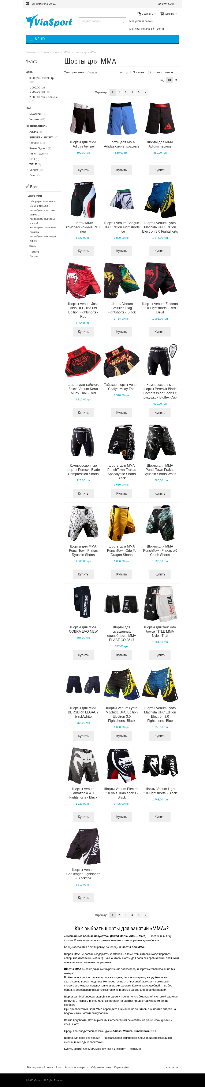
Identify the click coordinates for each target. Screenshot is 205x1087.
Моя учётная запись (141, 21)
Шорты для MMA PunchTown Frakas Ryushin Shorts (83, 551)
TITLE (35, 164)
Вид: (161, 80)
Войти (160, 28)
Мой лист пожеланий (141, 28)
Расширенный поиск (40, 1067)
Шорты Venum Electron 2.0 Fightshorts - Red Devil (160, 308)
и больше (43, 99)
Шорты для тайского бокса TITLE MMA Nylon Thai (160, 631)
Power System (40, 148)
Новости (34, 252)
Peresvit (37, 142)
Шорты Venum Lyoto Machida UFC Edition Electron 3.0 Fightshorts (160, 227)
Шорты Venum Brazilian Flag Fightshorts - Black (121, 308)
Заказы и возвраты (76, 1067)
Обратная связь (101, 1067)
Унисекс (37, 119)
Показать (138, 72)
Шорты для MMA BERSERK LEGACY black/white (83, 712)
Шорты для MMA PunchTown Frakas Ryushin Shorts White (160, 470)
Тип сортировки (74, 72)
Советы (34, 256)
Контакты (172, 1067)
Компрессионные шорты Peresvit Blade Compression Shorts (83, 470)
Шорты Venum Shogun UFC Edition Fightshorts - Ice (122, 227)
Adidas (35, 132)
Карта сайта (121, 1067)
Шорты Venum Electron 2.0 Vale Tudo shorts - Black (121, 793)
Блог (59, 1067)
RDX (34, 159)
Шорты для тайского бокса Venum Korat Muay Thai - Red (83, 389)
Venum (36, 169)
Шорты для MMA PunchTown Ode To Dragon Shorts (121, 551)
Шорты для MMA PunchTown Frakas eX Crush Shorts (160, 551)
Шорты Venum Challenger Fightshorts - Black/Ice (83, 874)
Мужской (37, 114)
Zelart (35, 175)
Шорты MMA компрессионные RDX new (83, 227)
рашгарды (112, 947)
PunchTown (38, 153)
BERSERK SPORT (43, 137)
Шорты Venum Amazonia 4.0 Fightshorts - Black (83, 793)
